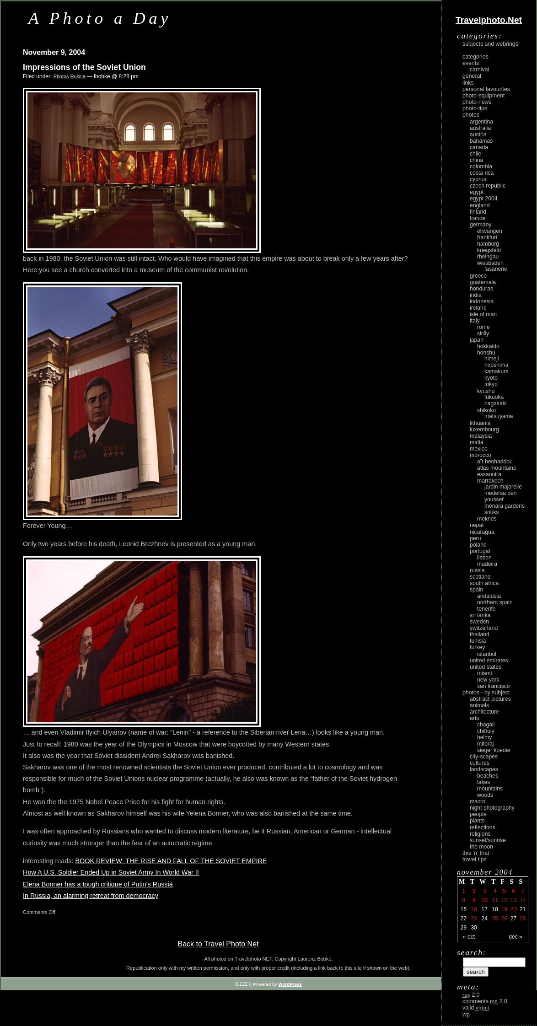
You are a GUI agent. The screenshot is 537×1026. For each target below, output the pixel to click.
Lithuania (480, 423)
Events (470, 63)
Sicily (483, 333)
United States (485, 667)
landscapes (484, 769)
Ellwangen (489, 231)
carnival (479, 69)
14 (523, 900)
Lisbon (484, 557)
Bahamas (481, 141)
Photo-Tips (474, 108)
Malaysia (481, 436)
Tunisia (478, 641)
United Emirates (489, 660)
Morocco (480, 455)
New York (488, 680)
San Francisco (493, 686)
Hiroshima (496, 365)
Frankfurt (487, 237)
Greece (478, 276)
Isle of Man (483, 314)
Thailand (479, 634)
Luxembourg (484, 429)
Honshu (486, 352)
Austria (478, 134)
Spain (476, 589)
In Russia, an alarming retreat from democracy (90, 895)
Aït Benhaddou (495, 461)
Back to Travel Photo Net (218, 944)
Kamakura (496, 371)
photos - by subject (486, 692)
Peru (475, 538)
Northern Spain (495, 602)
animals (479, 705)
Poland (478, 545)
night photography (492, 808)
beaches (487, 776)
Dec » (515, 937)
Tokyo (491, 384)
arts (474, 718)
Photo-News (477, 102)
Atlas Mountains (496, 468)
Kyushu (486, 391)
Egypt (476, 192)
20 (513, 909)
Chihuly (485, 731)
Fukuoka (494, 397)
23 (474, 918)
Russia (78, 76)
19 (504, 909)
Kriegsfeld (489, 250)
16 (474, 909)
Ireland (478, 308)
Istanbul (486, 654)
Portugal (480, 551)
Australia (480, 128)
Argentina (481, 121)
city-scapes (484, 756)
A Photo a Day (100, 18)
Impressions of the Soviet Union (84, 67)
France (477, 218)
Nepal (476, 525)
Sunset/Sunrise (488, 840)
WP (466, 1014)
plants (477, 820)
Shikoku (486, 410)
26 (504, 918)
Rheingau (488, 256)
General (471, 76)
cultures (479, 763)
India (476, 295)
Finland (478, 212)
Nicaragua (482, 532)
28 (523, 918)
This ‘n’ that (475, 853)
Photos (61, 76)
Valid (475, 1008)
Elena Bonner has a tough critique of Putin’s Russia (98, 884)
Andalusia (489, 596)
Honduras (481, 288)
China (476, 160)
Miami (484, 673)
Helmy (484, 737)
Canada (479, 147)
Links (468, 83)
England (480, 205)
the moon (481, 846)
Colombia (481, 166)
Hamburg (488, 244)
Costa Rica (482, 173)
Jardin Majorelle (503, 486)
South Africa (484, 583)
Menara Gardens (504, 506)
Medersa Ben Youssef (500, 496)
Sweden (479, 621)
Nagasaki (495, 403)
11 (495, 900)
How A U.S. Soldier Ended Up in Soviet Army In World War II (111, 872)
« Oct (469, 937)
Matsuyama (498, 416)
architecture (484, 712)
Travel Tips (474, 859)
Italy (475, 320)
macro (477, 801)
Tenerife (486, 609)
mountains (490, 788)
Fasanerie (495, 269)
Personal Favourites (486, 89)
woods (485, 795)
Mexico (479, 449)
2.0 (471, 995)
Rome (483, 327)
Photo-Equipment (483, 95)
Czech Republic (487, 186)
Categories (475, 57)
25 (495, 918)
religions (480, 834)
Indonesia (482, 301)
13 (513, 900)
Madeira (487, 564)
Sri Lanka (480, 615)
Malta (476, 442)
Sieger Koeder (494, 750)
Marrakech (490, 481)
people (478, 814)
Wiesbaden (490, 263)
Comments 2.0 (484, 1001)
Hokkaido (488, 346)
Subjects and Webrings (490, 44)
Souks (491, 512)
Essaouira (489, 474)
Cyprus (478, 179)
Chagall (486, 724)
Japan (476, 340)
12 (504, 900)
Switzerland (484, 628)
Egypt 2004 (484, 198)
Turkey (477, 647)
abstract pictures (490, 699)
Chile (475, 153)
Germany (481, 224)
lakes (483, 782)
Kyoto (491, 378)
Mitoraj (485, 744)
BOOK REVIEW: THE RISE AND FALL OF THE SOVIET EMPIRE (171, 861)
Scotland (480, 577)
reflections (482, 827)
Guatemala (483, 282)
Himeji (491, 358)
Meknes (487, 519)
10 (484, 900)
